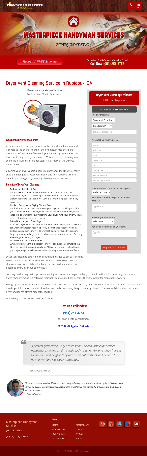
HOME (55, 425)
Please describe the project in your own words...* (111, 199)
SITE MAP (80, 438)
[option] (73, 33)
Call (131, 5)
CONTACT (80, 429)
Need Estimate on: (100, 114)
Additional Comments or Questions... (109, 226)
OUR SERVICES (58, 429)
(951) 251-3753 (73, 313)
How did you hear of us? (103, 220)
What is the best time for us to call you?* (111, 191)
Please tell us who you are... (105, 140)
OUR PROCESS (58, 434)
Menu (139, 5)
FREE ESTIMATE (82, 425)
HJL (72, 451)
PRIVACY (79, 434)
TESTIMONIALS (58, 438)
